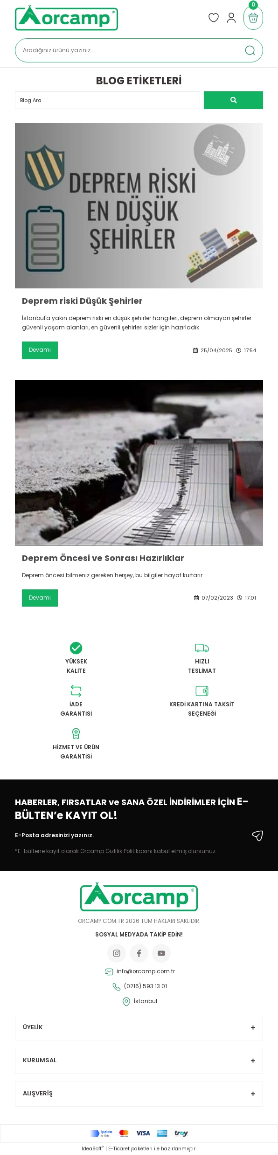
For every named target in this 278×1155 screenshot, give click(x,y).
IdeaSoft (93, 1148)
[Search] (139, 50)
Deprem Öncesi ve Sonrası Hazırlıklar (103, 558)
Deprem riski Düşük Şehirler (82, 301)
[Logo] (66, 18)
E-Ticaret (119, 1148)
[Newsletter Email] (139, 837)
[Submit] (257, 835)
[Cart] (253, 18)
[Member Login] (231, 17)
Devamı (40, 350)
